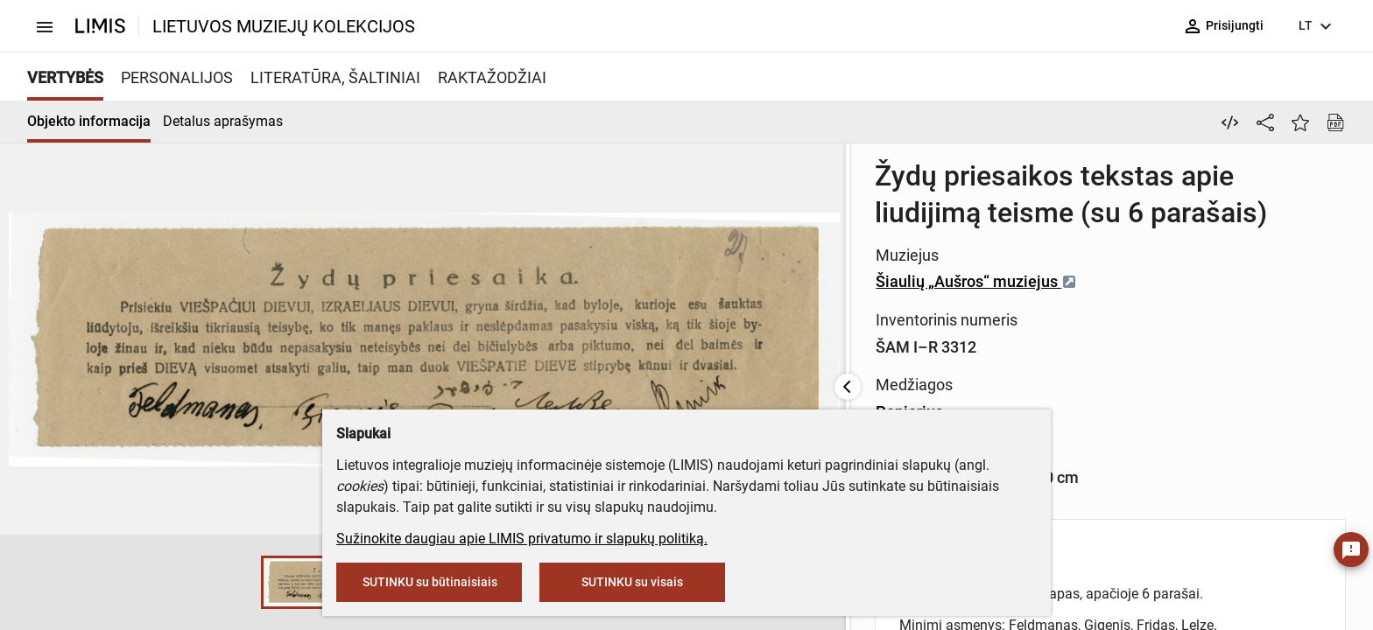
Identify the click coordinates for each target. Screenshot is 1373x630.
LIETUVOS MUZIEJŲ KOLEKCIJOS (283, 26)
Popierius (536, 375)
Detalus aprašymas (223, 121)
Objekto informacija (89, 121)
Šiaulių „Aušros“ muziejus (603, 244)
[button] (56, 582)
